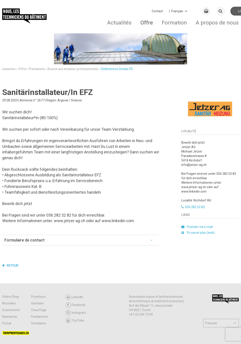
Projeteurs (38, 270)
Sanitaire (37, 276)
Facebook (75, 278)
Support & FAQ (42, 335)
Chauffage (38, 283)
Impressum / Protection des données (98, 335)
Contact (157, 11)
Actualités (119, 22)
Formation (174, 22)
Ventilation (38, 296)
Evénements (11, 283)
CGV (25, 335)
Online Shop (10, 270)
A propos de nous (217, 22)
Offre (146, 22)
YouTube (74, 294)
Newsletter (10, 290)
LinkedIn (74, 270)
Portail (6, 296)
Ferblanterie (39, 290)
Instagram (75, 286)
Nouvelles (9, 276)
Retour (10, 239)
